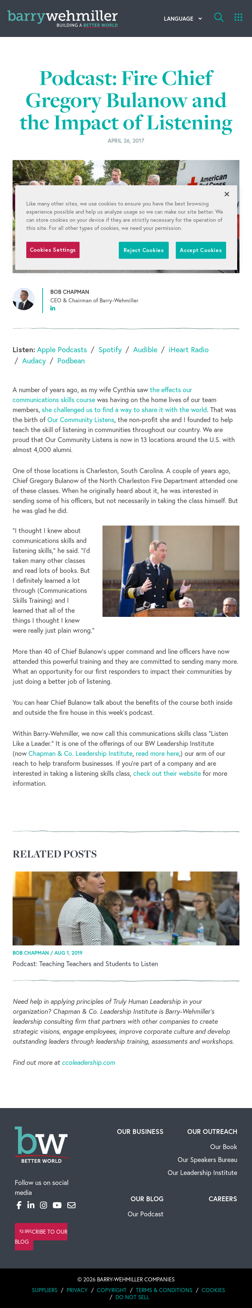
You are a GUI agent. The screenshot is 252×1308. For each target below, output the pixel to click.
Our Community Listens (80, 419)
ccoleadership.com (88, 1062)
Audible (145, 349)
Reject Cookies (144, 250)
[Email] (71, 1205)
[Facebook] (19, 1205)
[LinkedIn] (30, 1205)
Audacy (34, 360)
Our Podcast (146, 1214)
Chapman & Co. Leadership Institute (80, 753)
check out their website (167, 773)
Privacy (77, 1290)
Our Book (223, 1146)
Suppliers (44, 1290)
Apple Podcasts (62, 349)
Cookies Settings (53, 249)
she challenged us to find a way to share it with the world (124, 409)
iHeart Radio (189, 349)
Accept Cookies (201, 250)
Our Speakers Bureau (207, 1159)
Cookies (213, 1290)
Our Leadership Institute (202, 1172)
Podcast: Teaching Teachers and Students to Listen (85, 963)
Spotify (110, 349)
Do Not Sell (132, 1297)
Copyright (112, 1290)
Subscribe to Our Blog (41, 1236)
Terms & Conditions (164, 1290)
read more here (157, 753)
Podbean (71, 360)
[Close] (227, 194)
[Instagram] (43, 1205)
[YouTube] (57, 1205)
